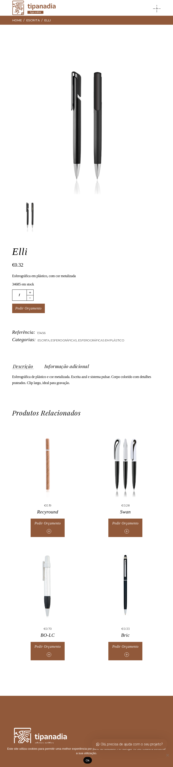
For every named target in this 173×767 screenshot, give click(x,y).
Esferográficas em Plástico (101, 340)
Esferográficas (64, 340)
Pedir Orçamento (28, 308)
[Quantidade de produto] (19, 295)
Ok (87, 760)
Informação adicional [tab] (66, 366)
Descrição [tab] (23, 366)
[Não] (167, 755)
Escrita (44, 340)
